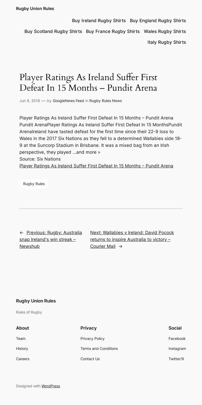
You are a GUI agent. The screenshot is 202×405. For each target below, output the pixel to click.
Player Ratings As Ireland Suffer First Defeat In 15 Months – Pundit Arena (96, 165)
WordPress (51, 386)
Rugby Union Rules (35, 8)
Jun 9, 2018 (29, 100)
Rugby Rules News (105, 100)
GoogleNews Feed (68, 100)
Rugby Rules (34, 183)
